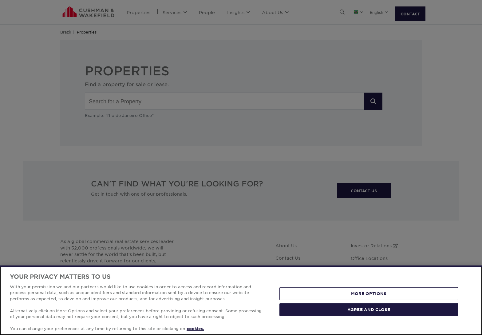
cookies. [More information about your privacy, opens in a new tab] (195, 328)
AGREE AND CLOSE (368, 309)
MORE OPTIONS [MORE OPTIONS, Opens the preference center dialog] (369, 293)
